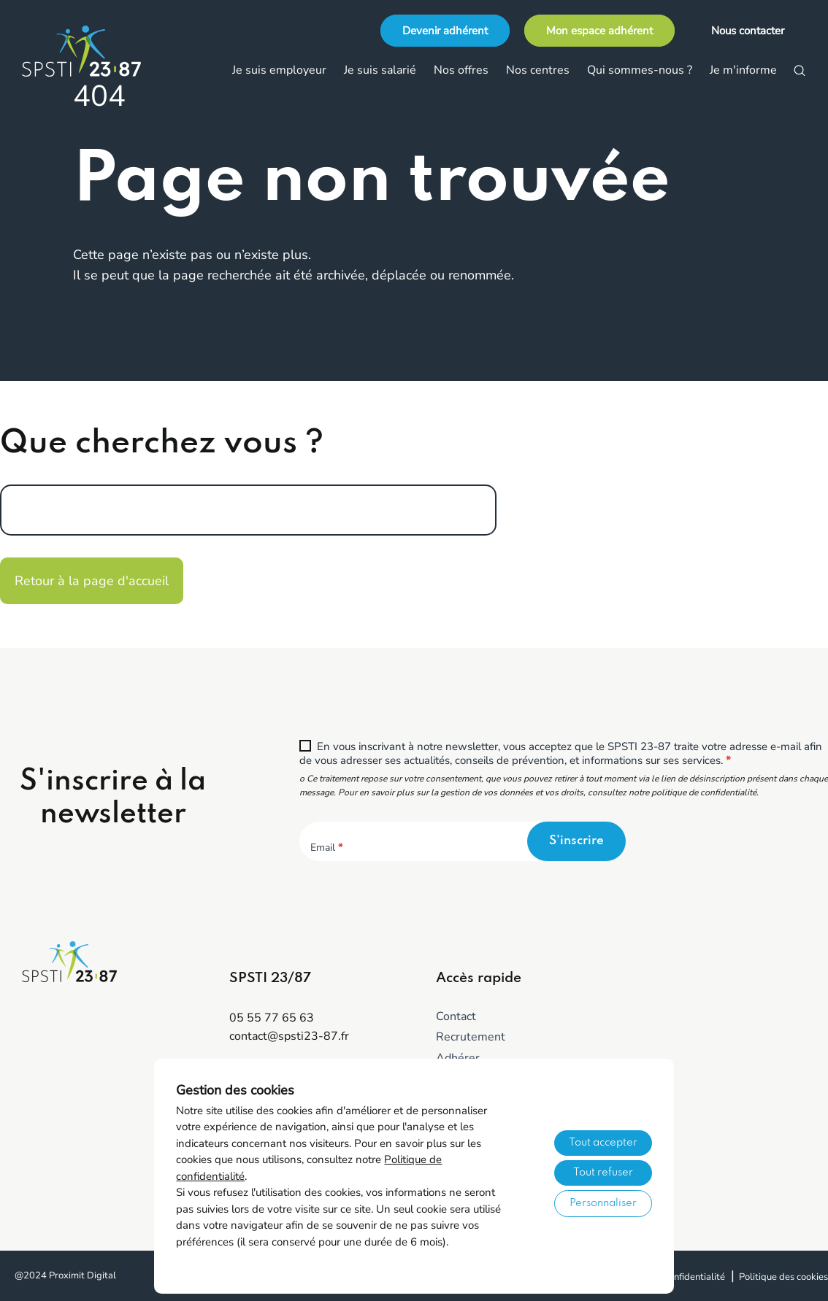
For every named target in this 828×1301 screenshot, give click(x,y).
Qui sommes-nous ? (639, 70)
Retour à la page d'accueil (92, 581)
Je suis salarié (380, 70)
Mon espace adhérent (599, 30)
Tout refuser (603, 1172)
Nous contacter (747, 30)
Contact (456, 1016)
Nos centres (538, 70)
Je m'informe (743, 70)
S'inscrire (576, 841)
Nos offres (461, 70)
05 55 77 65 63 (271, 1018)
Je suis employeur (279, 70)
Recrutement (470, 1037)
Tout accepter (603, 1143)
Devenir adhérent (445, 30)
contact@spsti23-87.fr (289, 1036)
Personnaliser (603, 1203)
